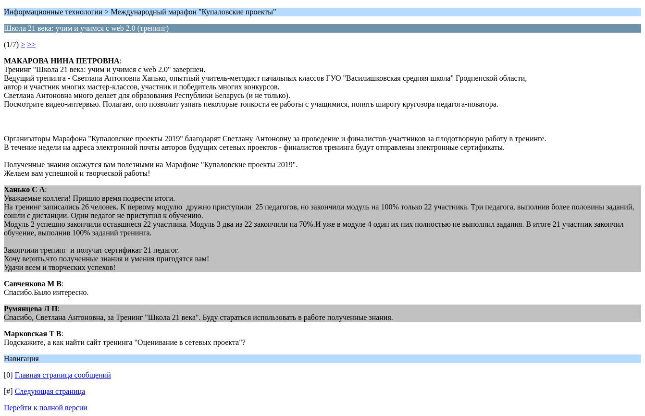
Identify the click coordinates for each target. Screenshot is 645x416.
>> (31, 44)
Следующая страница (50, 391)
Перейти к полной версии (45, 408)
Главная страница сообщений (63, 375)
